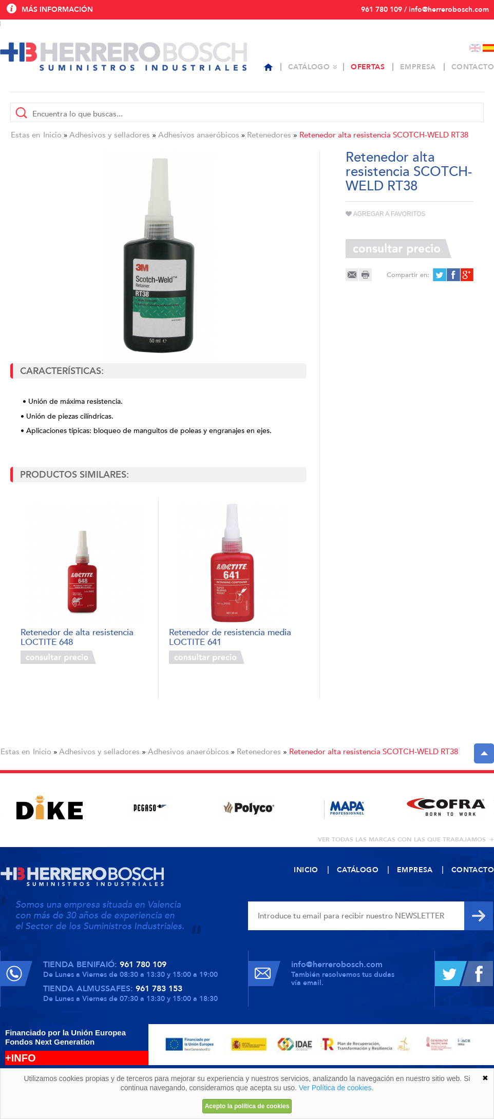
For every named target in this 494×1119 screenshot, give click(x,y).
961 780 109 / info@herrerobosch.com (425, 9)
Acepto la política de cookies (247, 1106)
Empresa (418, 67)
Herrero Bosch (123, 56)
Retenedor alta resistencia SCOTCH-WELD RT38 (383, 135)
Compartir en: (408, 275)
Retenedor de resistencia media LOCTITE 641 (230, 636)
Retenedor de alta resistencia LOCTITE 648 (77, 636)
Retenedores (269, 135)
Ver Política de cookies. (336, 1088)
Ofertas (368, 67)
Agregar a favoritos (386, 214)
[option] (49, 807)
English (475, 48)
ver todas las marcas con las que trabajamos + (406, 839)
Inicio (52, 135)
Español (488, 48)
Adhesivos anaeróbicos (198, 135)
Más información (57, 9)
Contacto (472, 67)
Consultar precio (58, 657)
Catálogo (309, 67)
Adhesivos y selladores (109, 135)
